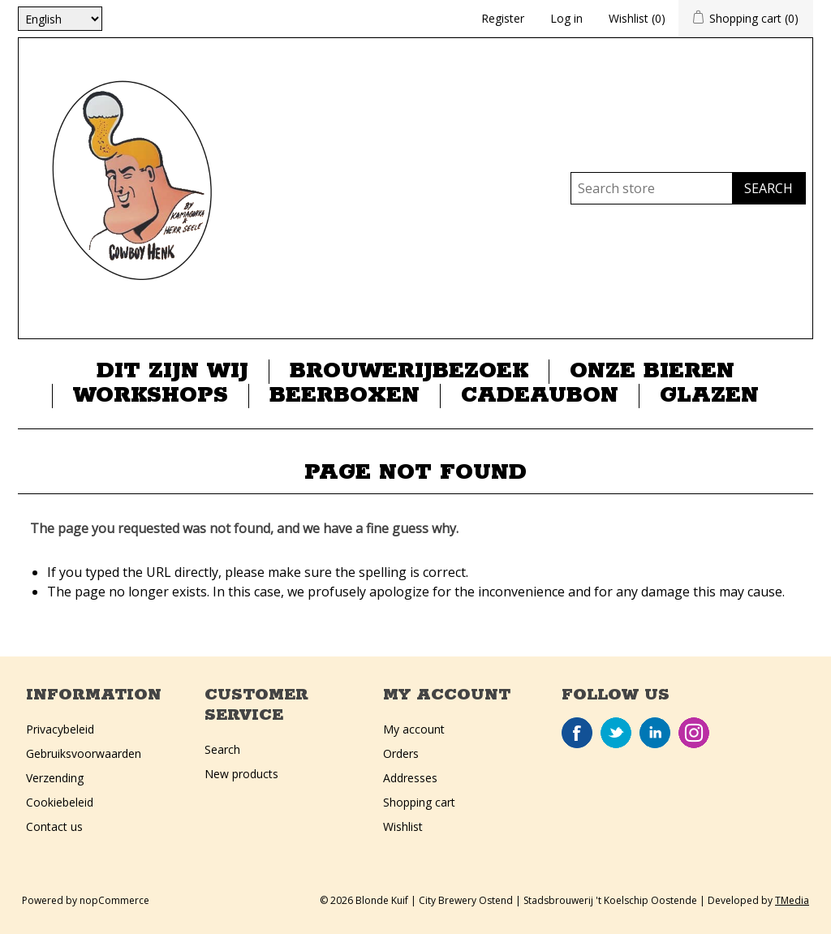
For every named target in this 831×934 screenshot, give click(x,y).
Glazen (709, 396)
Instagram (693, 732)
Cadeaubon (539, 396)
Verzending (55, 778)
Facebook (577, 732)
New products (241, 773)
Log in (566, 18)
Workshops (150, 396)
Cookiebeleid (59, 802)
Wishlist (403, 826)
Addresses (410, 778)
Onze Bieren (652, 371)
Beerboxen (344, 396)
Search (222, 749)
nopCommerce (114, 900)
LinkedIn (654, 732)
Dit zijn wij (172, 371)
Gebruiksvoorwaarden (83, 753)
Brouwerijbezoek (409, 371)
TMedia (792, 900)
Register (502, 18)
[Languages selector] (60, 18)
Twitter (616, 732)
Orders (401, 753)
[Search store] (652, 188)
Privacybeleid (60, 729)
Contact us (54, 826)
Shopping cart (419, 802)
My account (414, 729)
